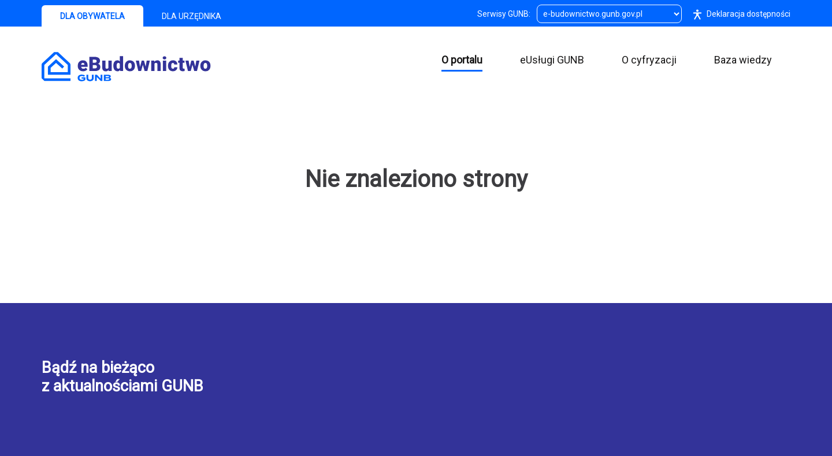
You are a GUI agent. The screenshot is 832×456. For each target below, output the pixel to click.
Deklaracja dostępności (739, 13)
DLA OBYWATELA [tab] (92, 16)
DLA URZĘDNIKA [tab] (191, 16)
